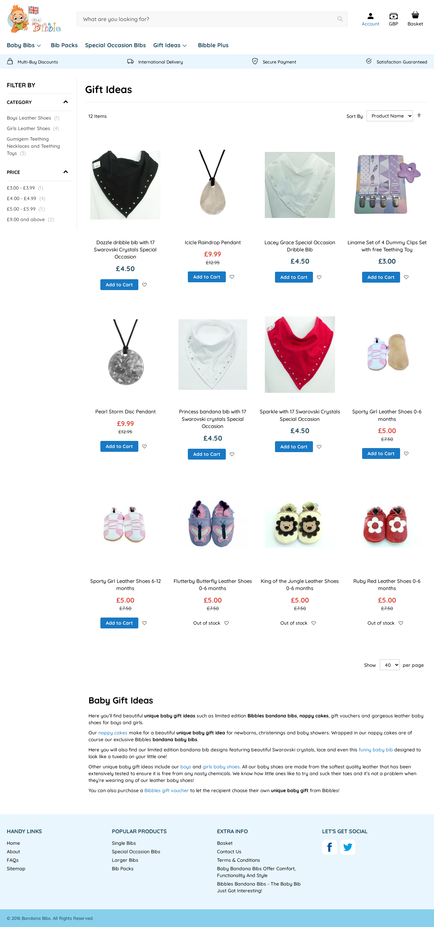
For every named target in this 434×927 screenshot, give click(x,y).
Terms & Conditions (238, 860)
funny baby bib (376, 750)
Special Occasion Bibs (136, 852)
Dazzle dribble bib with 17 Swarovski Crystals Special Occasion (125, 249)
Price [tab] (13, 172)
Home (13, 843)
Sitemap (16, 869)
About (13, 852)
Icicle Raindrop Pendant (213, 242)
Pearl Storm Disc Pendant (125, 411)
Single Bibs (124, 843)
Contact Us (229, 852)
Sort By (355, 116)
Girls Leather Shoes (34, 128)
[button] (393, 20)
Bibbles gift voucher (166, 790)
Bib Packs (123, 869)
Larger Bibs (125, 860)
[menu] (217, 45)
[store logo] (34, 19)
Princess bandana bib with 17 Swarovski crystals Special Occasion (212, 418)
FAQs (13, 860)
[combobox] (212, 19)
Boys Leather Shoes (34, 118)
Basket (225, 843)
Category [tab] (19, 102)
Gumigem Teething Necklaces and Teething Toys (33, 146)
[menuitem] (25, 45)
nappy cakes (112, 733)
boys (185, 767)
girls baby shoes (221, 767)
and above (31, 219)
